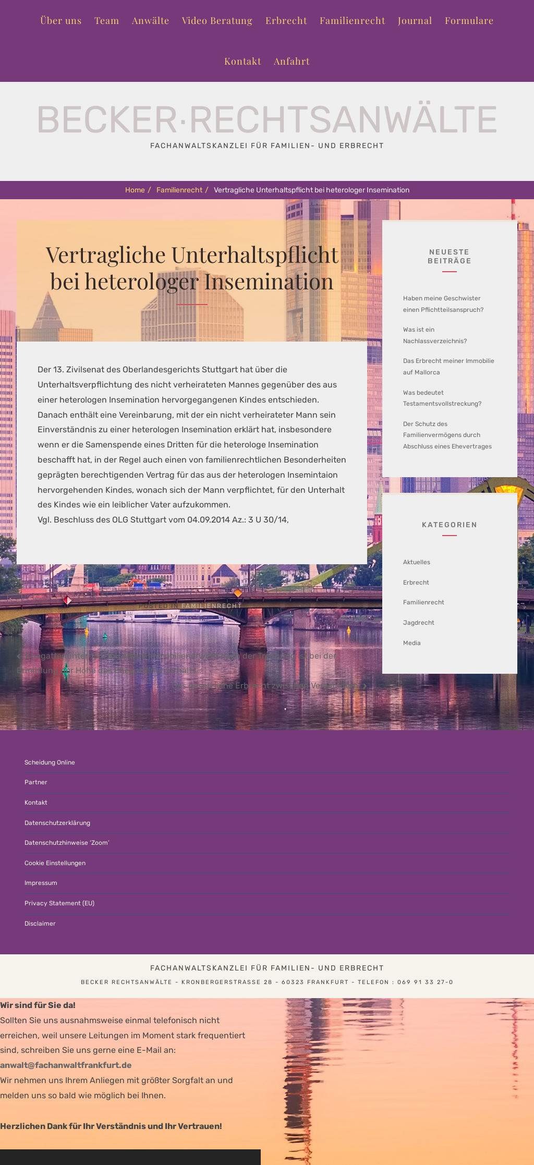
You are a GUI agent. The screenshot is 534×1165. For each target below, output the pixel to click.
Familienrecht (352, 20)
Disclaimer (40, 923)
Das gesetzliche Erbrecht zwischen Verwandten (265, 685)
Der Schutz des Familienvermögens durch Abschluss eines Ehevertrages (447, 435)
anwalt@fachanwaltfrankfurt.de (66, 1065)
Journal (415, 20)
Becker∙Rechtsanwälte (267, 120)
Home (138, 190)
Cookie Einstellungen (55, 863)
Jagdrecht (418, 622)
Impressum (41, 883)
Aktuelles (416, 562)
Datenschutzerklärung (57, 823)
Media (412, 643)
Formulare (469, 20)
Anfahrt (292, 61)
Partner (36, 782)
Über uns (61, 20)
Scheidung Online (50, 762)
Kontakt (242, 61)
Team (106, 20)
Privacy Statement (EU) (59, 903)
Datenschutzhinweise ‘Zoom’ (67, 842)
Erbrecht (286, 20)
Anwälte (150, 20)
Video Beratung (217, 20)
